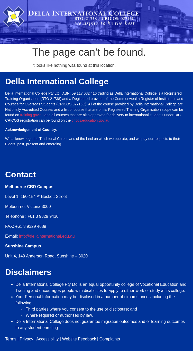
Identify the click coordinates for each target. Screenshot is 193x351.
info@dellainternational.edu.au (47, 236)
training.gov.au (31, 115)
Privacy (26, 339)
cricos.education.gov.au (91, 120)
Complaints (109, 339)
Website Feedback (79, 339)
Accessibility (47, 339)
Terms (10, 339)
